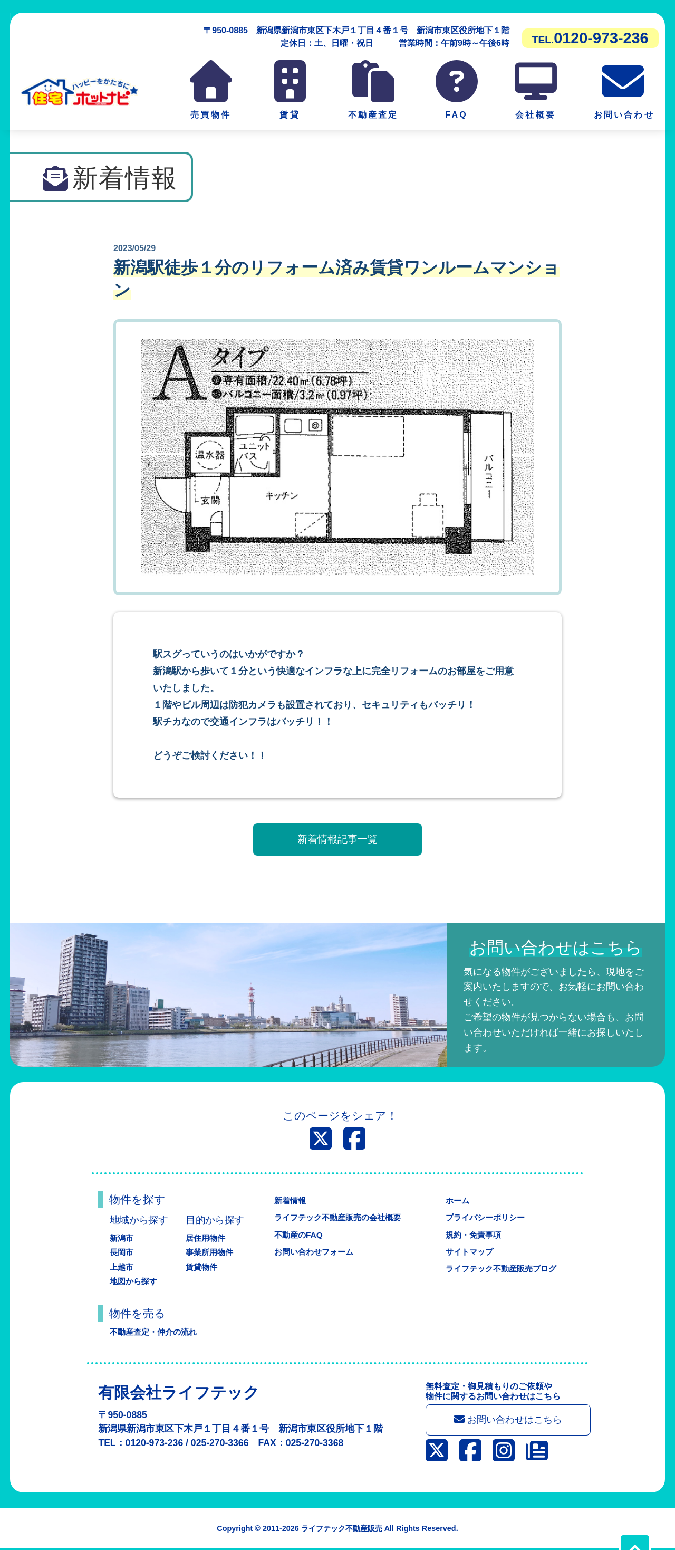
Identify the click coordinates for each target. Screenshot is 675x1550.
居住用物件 (207, 1237)
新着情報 (287, 1200)
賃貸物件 (202, 1266)
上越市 (122, 1266)
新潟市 (122, 1237)
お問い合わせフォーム (312, 1251)
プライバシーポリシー (484, 1217)
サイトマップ (467, 1251)
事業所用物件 (211, 1252)
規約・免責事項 (471, 1234)
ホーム (454, 1200)
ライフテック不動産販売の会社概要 (337, 1217)
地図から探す (135, 1281)
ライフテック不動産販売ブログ (501, 1268)
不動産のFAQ (295, 1234)
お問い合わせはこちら (510, 1420)
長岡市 (122, 1252)
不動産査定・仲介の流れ (156, 1331)
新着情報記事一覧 (337, 839)
